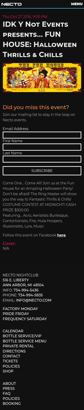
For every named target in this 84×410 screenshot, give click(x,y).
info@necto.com (34, 300)
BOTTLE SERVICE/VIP (22, 336)
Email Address (15, 129)
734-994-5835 (30, 295)
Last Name (12, 153)
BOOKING (12, 403)
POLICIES (11, 366)
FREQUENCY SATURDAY (25, 319)
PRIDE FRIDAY (16, 314)
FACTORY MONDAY (20, 309)
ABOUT (9, 383)
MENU (77, 4)
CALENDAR (13, 331)
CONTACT (11, 356)
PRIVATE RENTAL (18, 346)
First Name (12, 141)
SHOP (8, 371)
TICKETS (10, 361)
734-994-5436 (26, 290)
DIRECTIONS (14, 351)
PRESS (9, 388)
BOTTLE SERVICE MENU (24, 341)
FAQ (7, 393)
